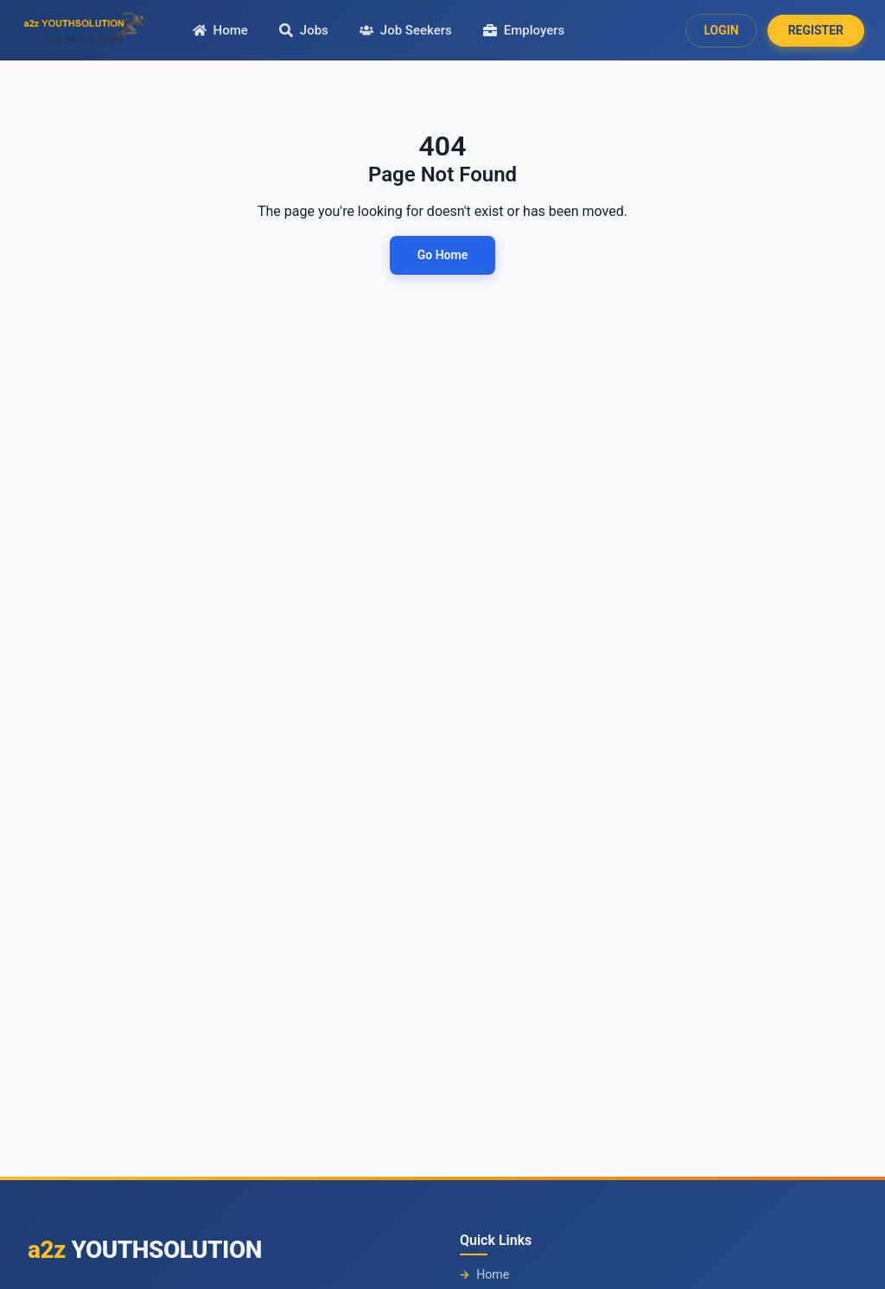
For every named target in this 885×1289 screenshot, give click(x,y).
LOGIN (721, 30)
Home (485, 1274)
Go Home (442, 255)
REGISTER (816, 30)
